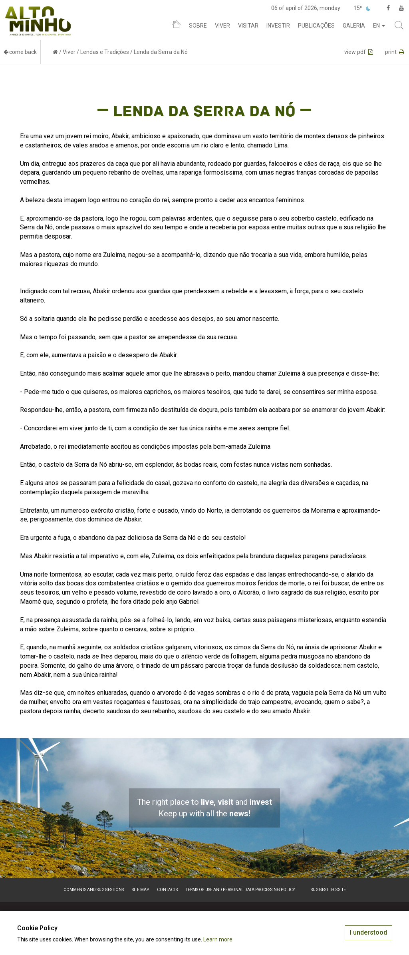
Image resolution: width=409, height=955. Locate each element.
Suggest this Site (328, 889)
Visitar (248, 25)
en (379, 25)
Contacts (167, 889)
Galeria (354, 25)
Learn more (217, 939)
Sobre (198, 25)
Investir (278, 25)
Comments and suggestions (94, 889)
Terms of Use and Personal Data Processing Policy (240, 889)
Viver (222, 25)
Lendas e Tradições (104, 52)
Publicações (316, 25)
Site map (140, 889)
